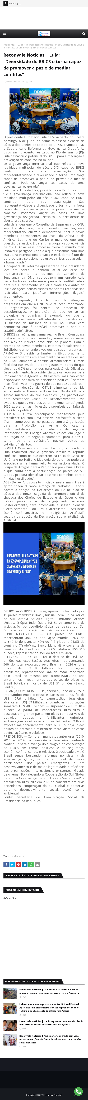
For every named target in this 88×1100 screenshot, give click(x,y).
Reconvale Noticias (15, 81)
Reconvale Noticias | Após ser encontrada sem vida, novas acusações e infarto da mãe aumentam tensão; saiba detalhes (50, 1039)
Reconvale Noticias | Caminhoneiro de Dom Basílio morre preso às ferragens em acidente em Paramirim (49, 991)
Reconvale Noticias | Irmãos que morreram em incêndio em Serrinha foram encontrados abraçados (51, 1023)
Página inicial (9, 44)
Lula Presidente (25, 44)
